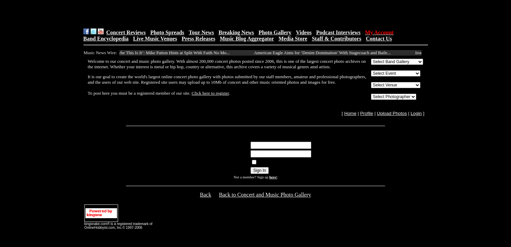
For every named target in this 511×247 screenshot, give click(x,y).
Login (416, 113)
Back (205, 195)
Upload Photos (392, 113)
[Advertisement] (170, 14)
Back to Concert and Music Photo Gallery (265, 195)
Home (350, 113)
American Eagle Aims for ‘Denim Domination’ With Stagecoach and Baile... (324, 52)
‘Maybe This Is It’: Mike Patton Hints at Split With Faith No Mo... (172, 52)
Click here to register (210, 93)
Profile (366, 113)
